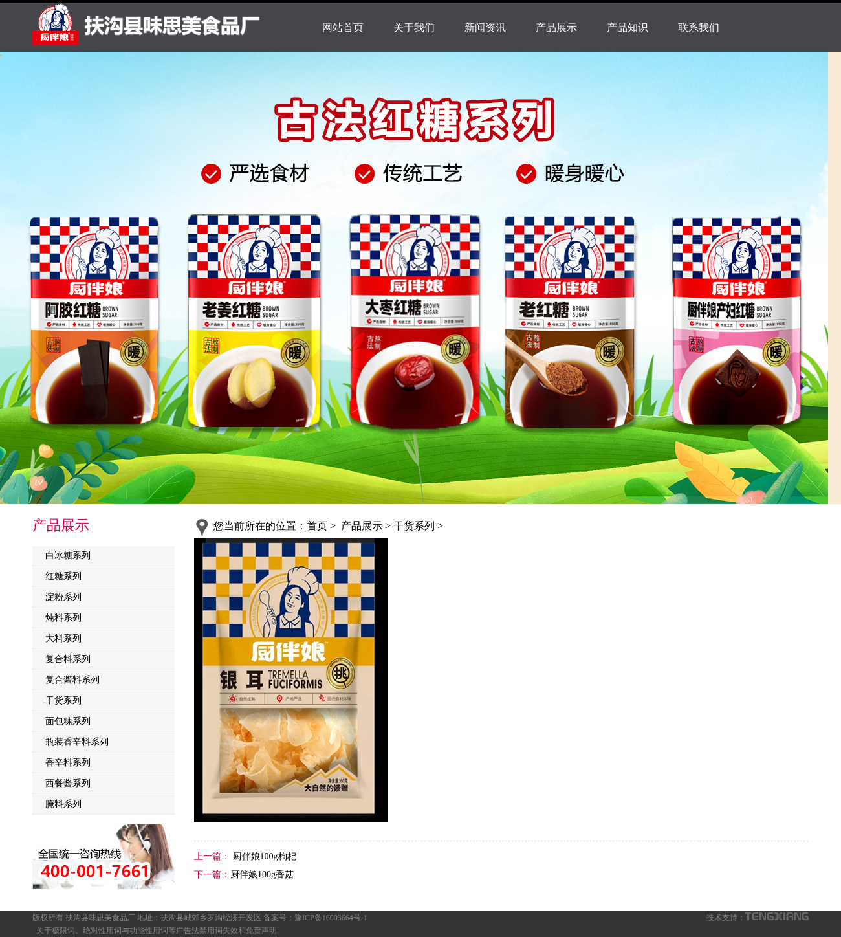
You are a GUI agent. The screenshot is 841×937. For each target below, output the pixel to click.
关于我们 (414, 27)
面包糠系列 (68, 721)
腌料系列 (63, 804)
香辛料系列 (68, 762)
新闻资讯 (485, 27)
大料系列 (63, 638)
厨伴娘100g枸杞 (263, 856)
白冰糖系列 (68, 555)
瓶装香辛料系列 (77, 742)
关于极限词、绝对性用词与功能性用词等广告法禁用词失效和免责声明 (156, 930)
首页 (317, 525)
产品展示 (556, 27)
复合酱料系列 (72, 680)
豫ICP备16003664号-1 (330, 917)
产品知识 (627, 27)
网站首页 (343, 27)
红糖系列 (63, 576)
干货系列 (63, 700)
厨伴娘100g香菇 (262, 874)
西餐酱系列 (68, 783)
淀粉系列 (63, 597)
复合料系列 (68, 659)
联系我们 (698, 27)
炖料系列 (63, 618)
